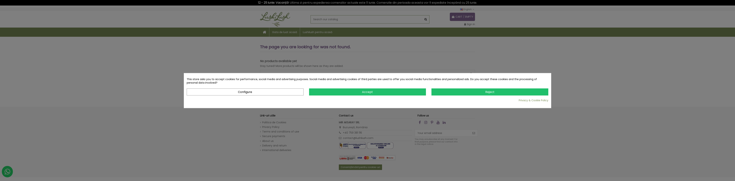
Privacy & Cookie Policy (533, 100)
